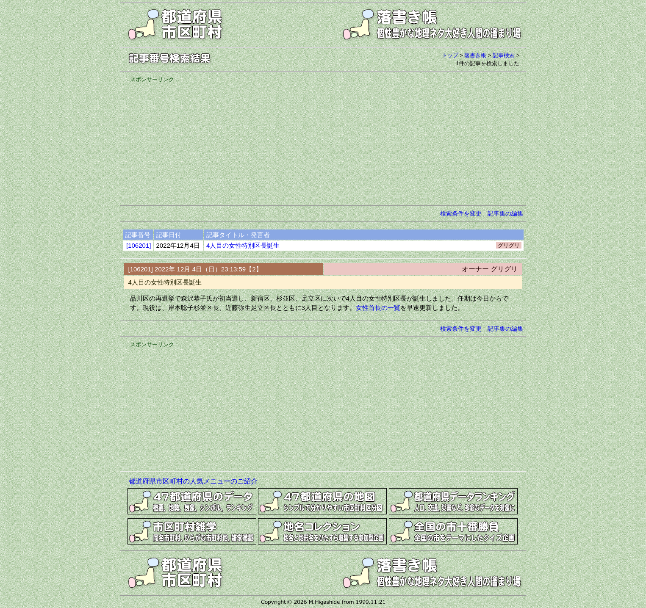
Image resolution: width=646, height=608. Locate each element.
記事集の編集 (505, 213)
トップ (450, 55)
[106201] (138, 245)
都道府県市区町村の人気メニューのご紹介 (193, 481)
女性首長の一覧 (378, 307)
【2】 (254, 269)
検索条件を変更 (461, 213)
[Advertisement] (323, 142)
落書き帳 (475, 55)
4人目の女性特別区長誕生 (243, 245)
